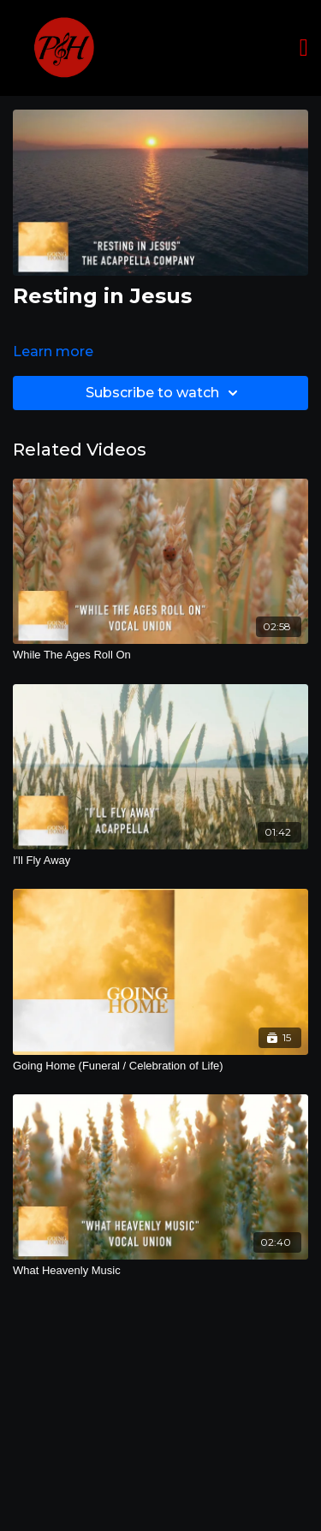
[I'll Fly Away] (160, 860)
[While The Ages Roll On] (160, 655)
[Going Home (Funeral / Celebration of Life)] (160, 1066)
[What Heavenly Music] (160, 1270)
